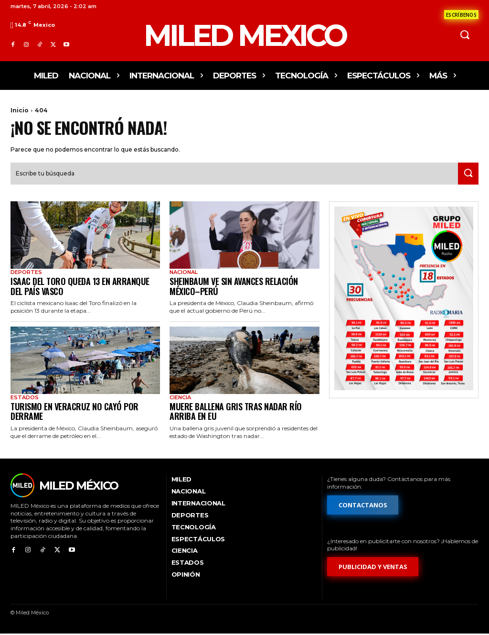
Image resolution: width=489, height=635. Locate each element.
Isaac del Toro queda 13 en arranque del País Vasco (80, 287)
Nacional (184, 273)
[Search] (466, 175)
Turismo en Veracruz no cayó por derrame (74, 412)
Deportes (26, 273)
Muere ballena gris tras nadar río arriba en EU (236, 412)
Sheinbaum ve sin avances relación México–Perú (234, 287)
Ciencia (180, 398)
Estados (25, 398)
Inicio (20, 110)
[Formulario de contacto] (461, 14)
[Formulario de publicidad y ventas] (373, 568)
